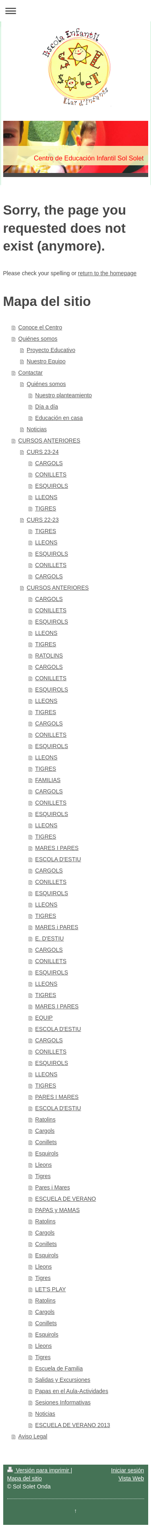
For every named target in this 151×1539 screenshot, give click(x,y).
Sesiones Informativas (63, 1402)
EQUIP (44, 1017)
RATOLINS (49, 655)
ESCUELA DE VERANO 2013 (72, 1425)
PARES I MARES (57, 1097)
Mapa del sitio (24, 1478)
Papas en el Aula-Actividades (71, 1391)
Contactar (30, 372)
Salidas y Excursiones (62, 1380)
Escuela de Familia (59, 1368)
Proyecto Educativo (51, 350)
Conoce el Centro (40, 327)
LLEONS (46, 497)
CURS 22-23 (42, 520)
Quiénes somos (37, 338)
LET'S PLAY (50, 1289)
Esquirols (46, 1153)
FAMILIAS (47, 780)
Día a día (46, 406)
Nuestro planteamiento (63, 395)
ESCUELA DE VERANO (65, 1198)
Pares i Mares (52, 1187)
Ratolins (45, 1119)
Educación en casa (59, 418)
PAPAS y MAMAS (57, 1210)
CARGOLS (48, 463)
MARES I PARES (57, 848)
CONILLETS (50, 474)
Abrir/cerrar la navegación (75, 10)
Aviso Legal (32, 1436)
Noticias (37, 429)
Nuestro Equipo (46, 361)
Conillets (46, 1142)
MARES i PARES (56, 927)
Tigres (42, 1176)
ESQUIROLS (51, 486)
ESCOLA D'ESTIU (58, 859)
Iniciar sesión (127, 1470)
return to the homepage (107, 273)
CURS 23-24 (42, 452)
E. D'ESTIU (49, 938)
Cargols (44, 1131)
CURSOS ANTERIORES (49, 440)
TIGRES (45, 508)
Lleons (43, 1165)
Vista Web (131, 1478)
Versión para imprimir (39, 1470)
